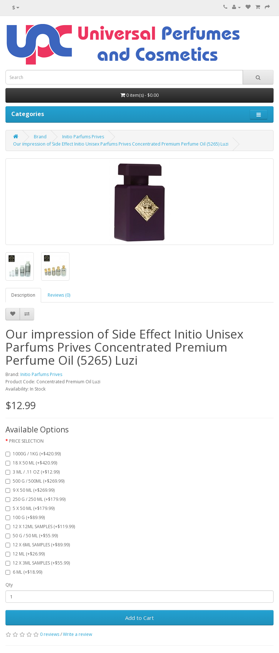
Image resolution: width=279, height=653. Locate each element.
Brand (40, 137)
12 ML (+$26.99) (25, 554)
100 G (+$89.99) (25, 517)
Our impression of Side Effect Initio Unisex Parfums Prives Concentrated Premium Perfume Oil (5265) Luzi (120, 144)
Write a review (77, 634)
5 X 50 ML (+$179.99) (30, 508)
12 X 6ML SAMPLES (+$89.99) (37, 545)
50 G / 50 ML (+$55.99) (31, 536)
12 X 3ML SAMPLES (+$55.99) (37, 563)
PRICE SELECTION (26, 441)
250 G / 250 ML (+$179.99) (35, 499)
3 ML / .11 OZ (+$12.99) (32, 472)
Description (23, 295)
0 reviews (49, 634)
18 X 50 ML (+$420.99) (31, 463)
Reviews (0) (59, 295)
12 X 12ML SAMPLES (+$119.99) (40, 526)
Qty (9, 585)
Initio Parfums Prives (83, 137)
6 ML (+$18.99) (23, 572)
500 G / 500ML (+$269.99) (34, 481)
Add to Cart (139, 617)
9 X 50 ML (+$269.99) (30, 490)
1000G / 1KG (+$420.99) (33, 454)
